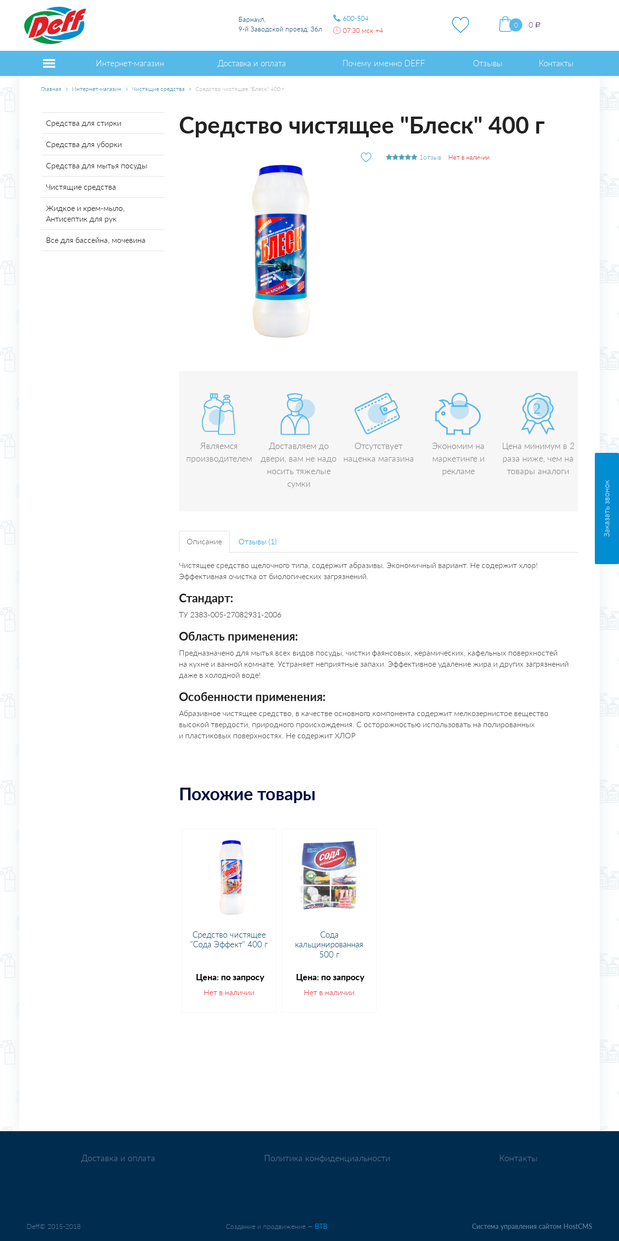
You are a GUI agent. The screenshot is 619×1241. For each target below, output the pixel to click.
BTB (321, 1226)
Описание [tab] (204, 541)
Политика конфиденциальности (327, 1157)
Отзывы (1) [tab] (257, 541)
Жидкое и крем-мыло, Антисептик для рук (85, 213)
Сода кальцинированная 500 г (329, 944)
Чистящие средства (158, 88)
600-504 (355, 18)
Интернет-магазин (96, 88)
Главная (51, 88)
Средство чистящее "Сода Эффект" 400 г (229, 939)
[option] (229, 921)
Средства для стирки (83, 122)
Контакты (518, 1157)
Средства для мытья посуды (96, 165)
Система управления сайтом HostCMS (532, 1226)
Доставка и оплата (118, 1157)
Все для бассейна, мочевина (96, 239)
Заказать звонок (606, 508)
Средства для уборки (84, 144)
